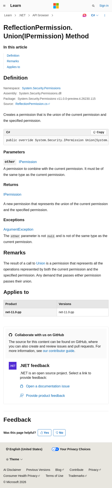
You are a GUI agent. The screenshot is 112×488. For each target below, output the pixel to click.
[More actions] (105, 15)
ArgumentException (18, 229)
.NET (22, 15)
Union (40, 263)
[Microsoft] (56, 6)
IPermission (28, 162)
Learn (8, 15)
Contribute (77, 469)
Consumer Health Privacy (20, 475)
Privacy (94, 469)
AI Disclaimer (12, 469)
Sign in (104, 5)
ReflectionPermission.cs (31, 104)
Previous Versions (38, 469)
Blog (58, 469)
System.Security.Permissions (41, 88)
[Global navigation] (4, 6)
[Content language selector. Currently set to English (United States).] (24, 449)
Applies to (13, 67)
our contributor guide (58, 351)
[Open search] (93, 6)
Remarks (13, 61)
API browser (41, 15)
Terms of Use (54, 475)
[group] (56, 140)
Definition (13, 55)
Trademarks (76, 475)
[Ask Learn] (84, 15)
